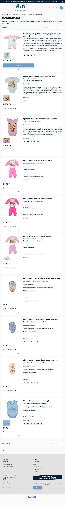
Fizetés (5, 478)
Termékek (5, 461)
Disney (23, 14)
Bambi (30, 14)
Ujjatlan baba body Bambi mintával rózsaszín (40, 119)
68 (34, 55)
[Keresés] (49, 7)
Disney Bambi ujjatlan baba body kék (37, 401)
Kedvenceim (36, 466)
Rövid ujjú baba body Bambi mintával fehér (39, 77)
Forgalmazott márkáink (38, 468)
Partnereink (36, 469)
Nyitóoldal (5, 459)
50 (28, 55)
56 (31, 55)
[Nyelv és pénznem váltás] (53, 7)
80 (24, 100)
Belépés (35, 459)
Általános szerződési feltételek (10, 475)
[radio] (44, 27)
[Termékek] (3, 7)
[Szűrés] (1, 27)
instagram (6, 487)
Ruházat (8, 14)
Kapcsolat (35, 471)
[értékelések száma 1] (29, 78)
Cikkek (4, 463)
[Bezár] (62, 1)
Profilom (35, 463)
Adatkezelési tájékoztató (9, 477)
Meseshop (15, 14)
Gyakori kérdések (7, 464)
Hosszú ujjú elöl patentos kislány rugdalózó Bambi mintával (42, 35)
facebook (3, 487)
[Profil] (56, 7)
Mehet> (37, 487)
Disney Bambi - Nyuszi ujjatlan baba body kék (40, 319)
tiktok (9, 487)
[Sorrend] (55, 27)
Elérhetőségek (6, 483)
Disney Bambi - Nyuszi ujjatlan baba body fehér (41, 360)
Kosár (34, 464)
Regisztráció (36, 461)
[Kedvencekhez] (18, 70)
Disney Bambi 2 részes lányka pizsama (37, 160)
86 (38, 141)
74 (31, 141)
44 (24, 55)
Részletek (19, 65)
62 (28, 423)
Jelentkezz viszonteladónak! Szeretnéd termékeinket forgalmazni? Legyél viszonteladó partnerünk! (31, 1)
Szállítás (5, 479)
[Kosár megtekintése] (61, 7)
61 (27, 301)
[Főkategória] (2, 14)
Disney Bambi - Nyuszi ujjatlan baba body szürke (41, 278)
